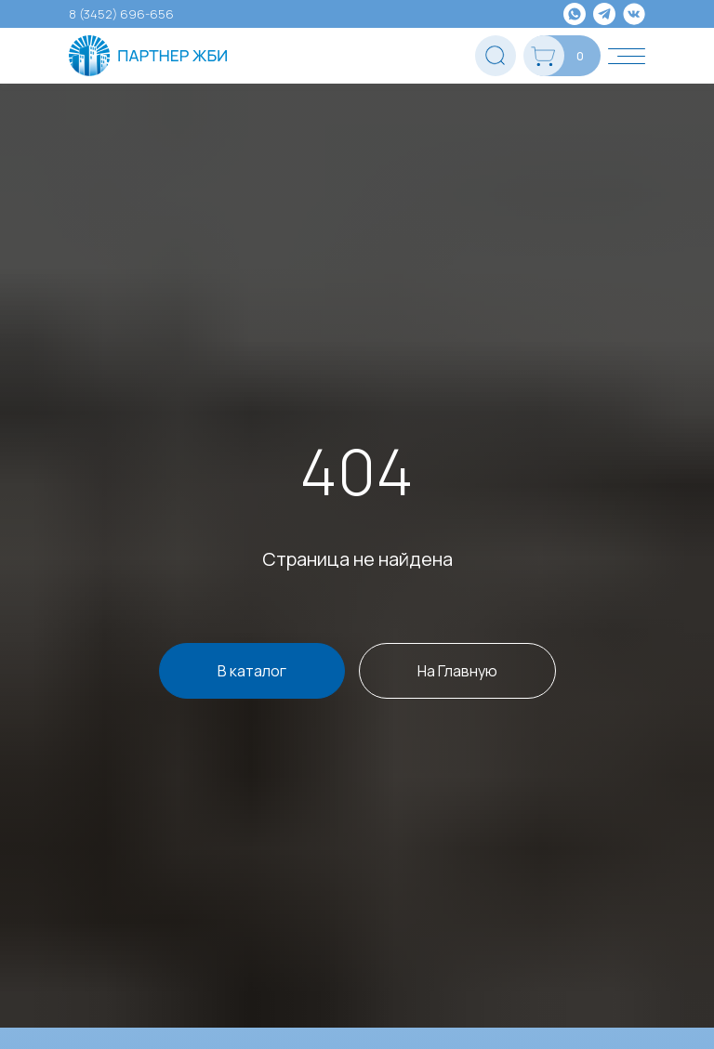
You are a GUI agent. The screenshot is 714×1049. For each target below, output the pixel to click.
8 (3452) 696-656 (121, 14)
